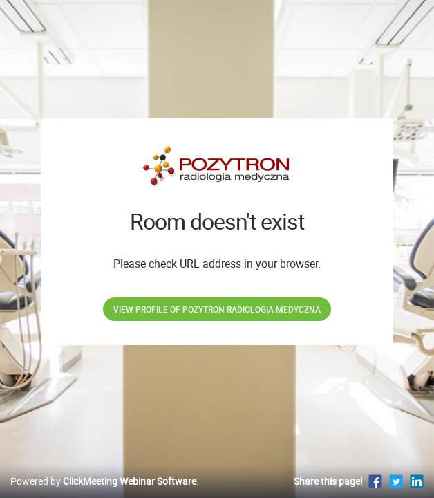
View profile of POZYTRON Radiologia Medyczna (217, 309)
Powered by (103, 481)
